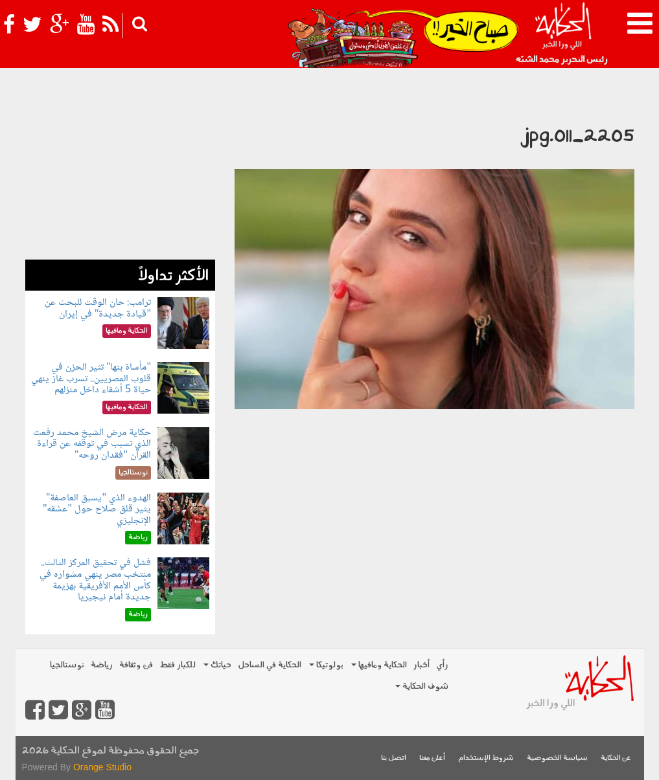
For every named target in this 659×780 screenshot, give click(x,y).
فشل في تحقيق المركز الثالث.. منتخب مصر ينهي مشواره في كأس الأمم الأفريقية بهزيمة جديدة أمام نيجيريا (95, 580)
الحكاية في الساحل (269, 665)
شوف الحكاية (421, 686)
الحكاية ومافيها (379, 665)
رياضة (102, 665)
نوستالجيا (67, 665)
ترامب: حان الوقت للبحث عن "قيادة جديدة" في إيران (98, 308)
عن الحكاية (616, 758)
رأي (442, 665)
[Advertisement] (120, 179)
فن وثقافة (136, 665)
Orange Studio (102, 767)
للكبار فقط (177, 665)
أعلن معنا (432, 758)
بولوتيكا (326, 665)
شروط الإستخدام (486, 758)
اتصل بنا (393, 758)
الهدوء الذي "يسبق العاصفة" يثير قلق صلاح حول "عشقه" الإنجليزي (97, 509)
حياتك (217, 665)
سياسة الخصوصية (557, 758)
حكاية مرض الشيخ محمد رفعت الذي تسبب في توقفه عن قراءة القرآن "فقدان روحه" (92, 444)
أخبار (421, 665)
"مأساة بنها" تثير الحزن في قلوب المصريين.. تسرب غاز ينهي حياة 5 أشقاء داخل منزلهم (91, 379)
